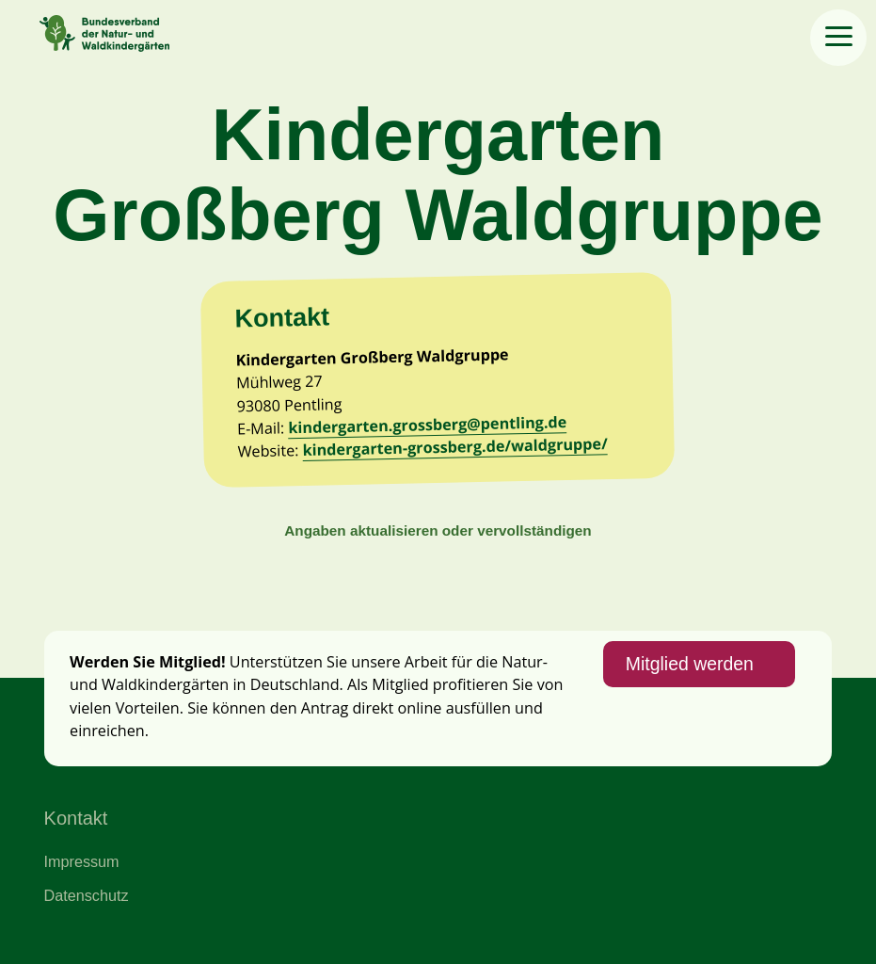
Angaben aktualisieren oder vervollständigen (437, 530)
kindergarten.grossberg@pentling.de (428, 424)
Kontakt (76, 818)
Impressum (81, 861)
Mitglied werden (690, 663)
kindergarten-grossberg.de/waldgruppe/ (456, 447)
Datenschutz (86, 895)
